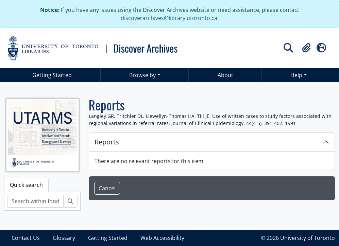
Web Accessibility (162, 238)
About (225, 75)
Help (296, 75)
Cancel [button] (107, 188)
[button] (306, 47)
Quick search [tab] (26, 185)
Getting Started (52, 75)
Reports (107, 141)
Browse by (142, 75)
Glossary (64, 238)
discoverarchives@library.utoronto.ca (169, 18)
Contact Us (26, 238)
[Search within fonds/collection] (35, 201)
